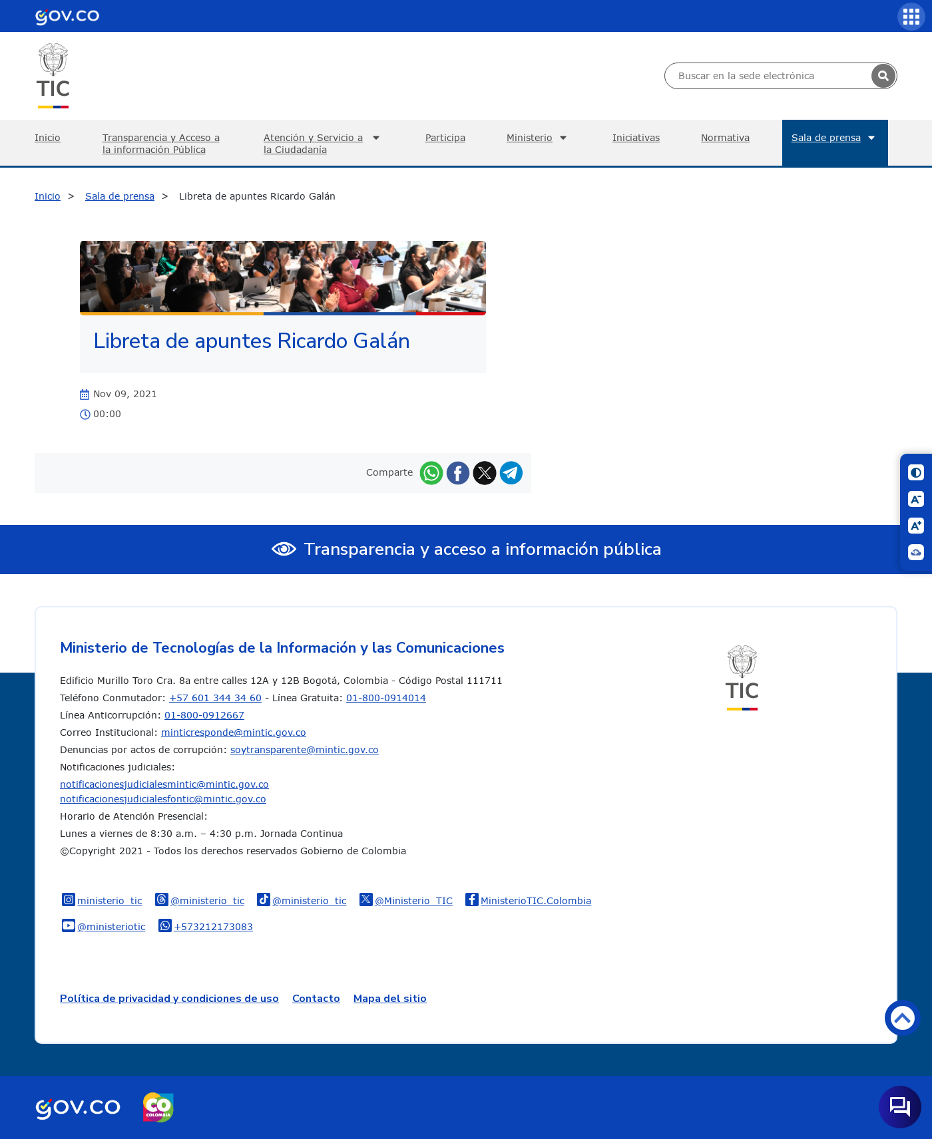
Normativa (725, 137)
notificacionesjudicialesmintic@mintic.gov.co (164, 784)
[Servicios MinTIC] (911, 17)
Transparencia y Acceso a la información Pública (161, 143)
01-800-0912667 (204, 715)
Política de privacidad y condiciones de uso (169, 998)
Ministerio (539, 138)
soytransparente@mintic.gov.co (304, 749)
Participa (445, 137)
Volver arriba (903, 1018)
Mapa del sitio (390, 998)
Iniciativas (636, 137)
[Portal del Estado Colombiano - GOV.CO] (67, 16)
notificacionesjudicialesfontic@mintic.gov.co (163, 798)
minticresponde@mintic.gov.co (233, 732)
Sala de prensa (835, 138)
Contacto (316, 998)
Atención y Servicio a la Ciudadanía (323, 143)
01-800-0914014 (386, 697)
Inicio (48, 137)
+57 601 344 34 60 (215, 697)
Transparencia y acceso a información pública (483, 549)
